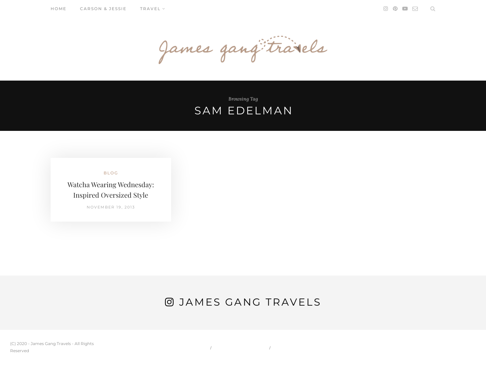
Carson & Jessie (103, 8)
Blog (111, 172)
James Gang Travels (250, 302)
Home (58, 8)
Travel (150, 8)
